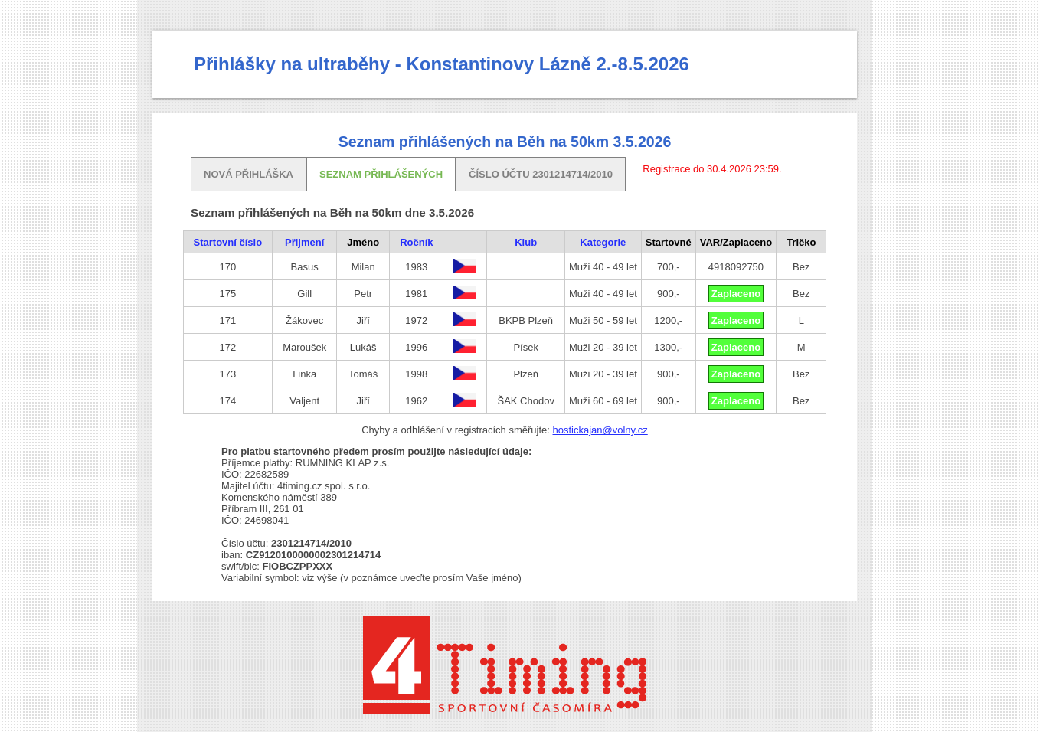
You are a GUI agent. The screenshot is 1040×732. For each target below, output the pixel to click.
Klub (526, 242)
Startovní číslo (228, 242)
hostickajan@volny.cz (600, 430)
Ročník (416, 242)
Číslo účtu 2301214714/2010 (541, 174)
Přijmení (304, 242)
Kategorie (603, 242)
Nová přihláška (248, 174)
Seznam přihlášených (381, 174)
